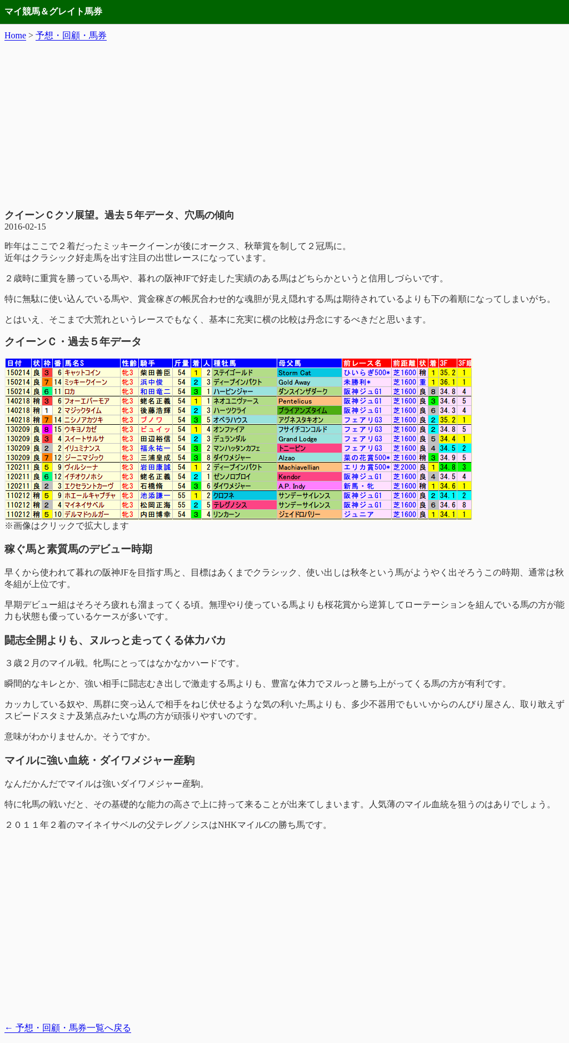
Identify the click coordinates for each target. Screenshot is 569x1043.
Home (15, 35)
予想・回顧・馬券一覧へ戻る (67, 1027)
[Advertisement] (284, 125)
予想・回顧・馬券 (71, 35)
